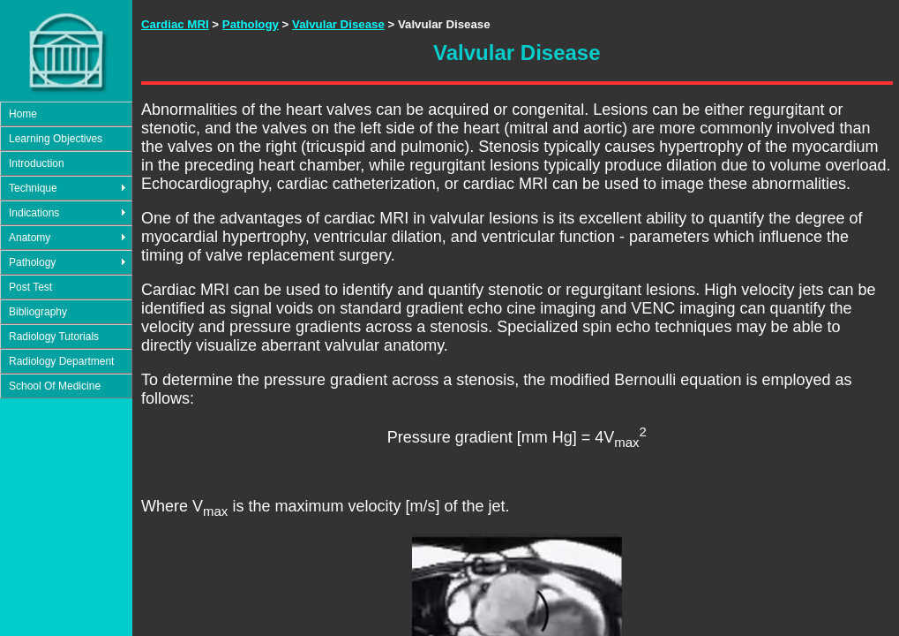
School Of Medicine (55, 386)
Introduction (36, 163)
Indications (34, 213)
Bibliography (38, 312)
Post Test (30, 287)
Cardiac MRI (175, 24)
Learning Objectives (55, 138)
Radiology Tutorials (54, 336)
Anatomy (29, 237)
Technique (33, 188)
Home (23, 114)
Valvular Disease (338, 24)
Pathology (32, 262)
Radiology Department (61, 361)
